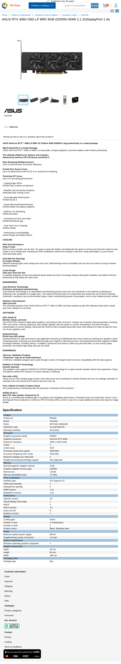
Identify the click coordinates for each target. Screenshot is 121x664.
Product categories (12, 610)
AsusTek (85, 15)
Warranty (8, 591)
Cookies (8, 642)
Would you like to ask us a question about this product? (28, 137)
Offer (6, 601)
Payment (8, 581)
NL (112, 11)
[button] (93, 26)
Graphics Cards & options (46, 15)
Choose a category (42, 5)
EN (117, 11)
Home (4, 15)
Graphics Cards (69, 15)
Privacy (7, 637)
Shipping (8, 586)
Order (7, 576)
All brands (9, 615)
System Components (21, 15)
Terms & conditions (13, 647)
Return (7, 596)
